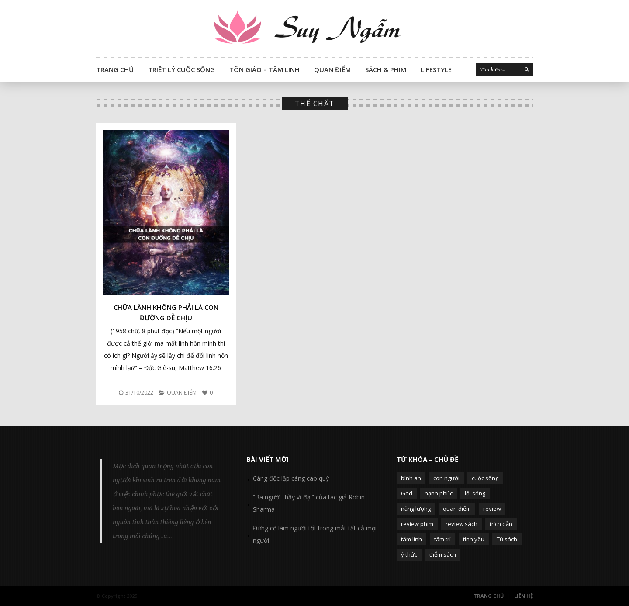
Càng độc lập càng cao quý (291, 478)
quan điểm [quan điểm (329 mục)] (457, 509)
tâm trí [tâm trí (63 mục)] (442, 539)
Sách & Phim (385, 69)
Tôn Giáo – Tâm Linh (264, 69)
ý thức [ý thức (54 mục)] (409, 554)
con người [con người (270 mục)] (446, 478)
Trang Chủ (115, 69)
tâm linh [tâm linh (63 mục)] (411, 539)
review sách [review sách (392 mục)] (461, 524)
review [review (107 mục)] (492, 509)
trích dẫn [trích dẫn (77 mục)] (501, 524)
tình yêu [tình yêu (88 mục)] (473, 539)
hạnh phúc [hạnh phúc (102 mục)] (439, 493)
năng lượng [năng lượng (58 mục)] (416, 509)
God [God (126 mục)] (406, 493)
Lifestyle (436, 69)
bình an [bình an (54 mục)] (411, 478)
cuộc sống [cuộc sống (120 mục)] (485, 478)
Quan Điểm (332, 69)
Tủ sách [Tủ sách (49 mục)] (507, 539)
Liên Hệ (523, 595)
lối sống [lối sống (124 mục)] (475, 493)
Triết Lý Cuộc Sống (181, 69)
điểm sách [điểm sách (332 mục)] (442, 554)
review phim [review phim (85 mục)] (417, 524)
